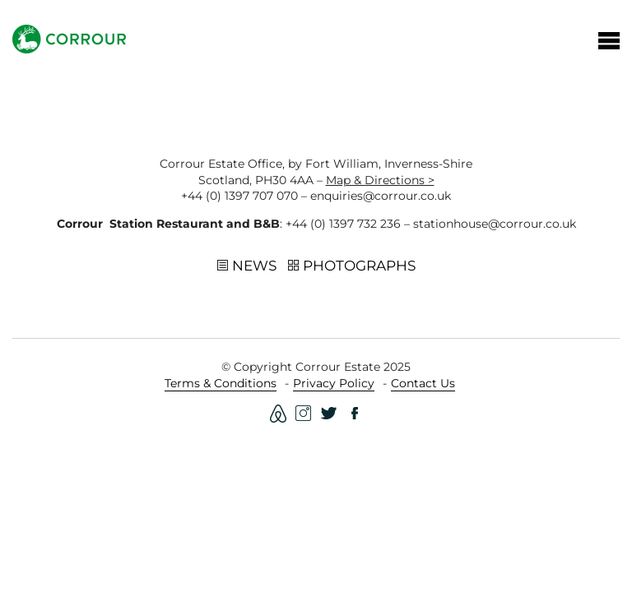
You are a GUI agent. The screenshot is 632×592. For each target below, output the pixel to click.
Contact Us (423, 383)
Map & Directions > (380, 180)
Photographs (352, 266)
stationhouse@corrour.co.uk (494, 223)
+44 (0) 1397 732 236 (343, 223)
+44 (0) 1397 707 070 (239, 195)
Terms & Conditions (220, 383)
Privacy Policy (333, 383)
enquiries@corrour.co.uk (380, 195)
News (246, 266)
